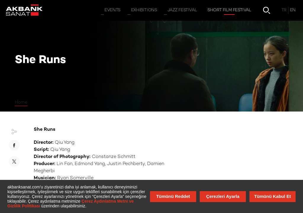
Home (21, 102)
